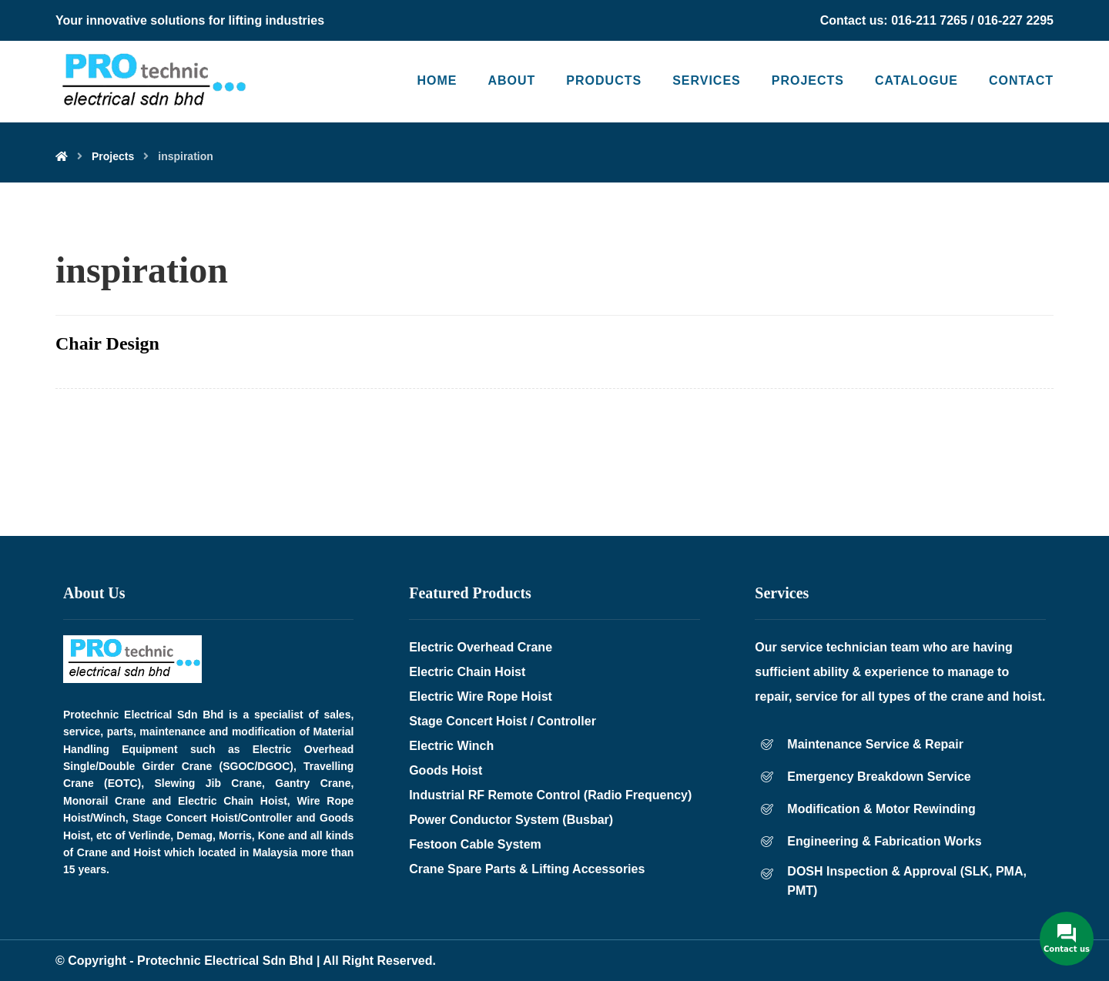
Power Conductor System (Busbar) (511, 819)
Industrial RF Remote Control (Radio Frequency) (550, 795)
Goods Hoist (445, 770)
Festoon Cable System (475, 844)
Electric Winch (451, 745)
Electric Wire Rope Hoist (480, 696)
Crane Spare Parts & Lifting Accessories (527, 869)
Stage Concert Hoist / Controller (502, 721)
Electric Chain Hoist (467, 671)
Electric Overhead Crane (480, 647)
